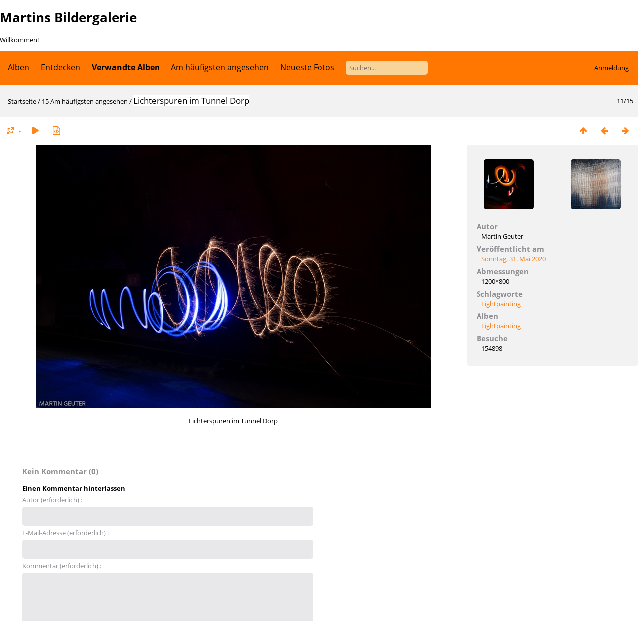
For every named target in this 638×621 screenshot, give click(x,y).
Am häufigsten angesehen (220, 67)
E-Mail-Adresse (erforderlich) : (65, 532)
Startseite (22, 101)
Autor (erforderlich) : (52, 499)
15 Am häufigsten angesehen (85, 101)
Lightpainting (501, 303)
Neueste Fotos (307, 67)
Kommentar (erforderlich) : (61, 565)
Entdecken (60, 67)
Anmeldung (611, 67)
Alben (18, 67)
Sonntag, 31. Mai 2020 (513, 258)
